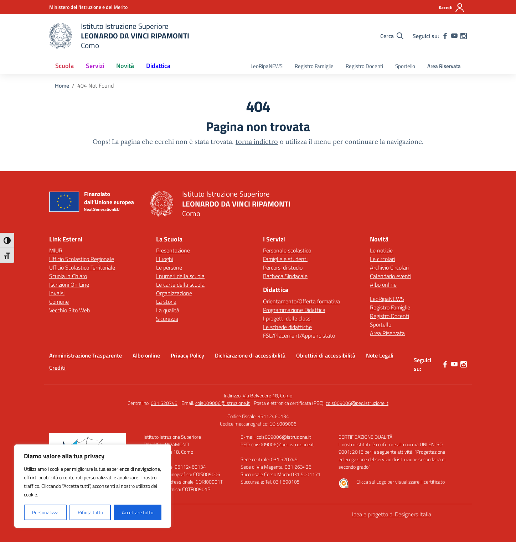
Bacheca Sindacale (285, 276)
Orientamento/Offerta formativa (301, 301)
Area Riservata (444, 66)
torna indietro (257, 141)
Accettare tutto (137, 512)
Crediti (57, 367)
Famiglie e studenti (285, 259)
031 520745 (164, 403)
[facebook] (445, 36)
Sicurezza (167, 318)
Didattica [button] (158, 66)
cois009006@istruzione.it (222, 403)
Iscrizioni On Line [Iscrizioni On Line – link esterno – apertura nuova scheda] (69, 284)
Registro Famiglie (314, 66)
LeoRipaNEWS (267, 66)
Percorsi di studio (283, 267)
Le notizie (381, 250)
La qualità (167, 310)
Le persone (169, 267)
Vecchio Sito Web (69, 310)
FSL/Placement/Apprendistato (299, 335)
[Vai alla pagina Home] (62, 85)
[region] (92, 486)
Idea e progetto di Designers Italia (391, 514)
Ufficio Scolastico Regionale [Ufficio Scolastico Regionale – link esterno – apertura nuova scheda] (81, 259)
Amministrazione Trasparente (85, 355)
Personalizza (45, 512)
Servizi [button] (95, 66)
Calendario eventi (390, 276)
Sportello (405, 66)
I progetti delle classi (287, 318)
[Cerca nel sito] (392, 36)
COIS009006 (282, 423)
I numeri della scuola (180, 276)
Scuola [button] (64, 66)
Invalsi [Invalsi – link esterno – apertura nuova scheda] (56, 293)
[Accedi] (452, 7)
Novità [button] (125, 66)
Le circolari (382, 259)
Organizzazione (174, 293)
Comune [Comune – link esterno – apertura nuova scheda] (59, 301)
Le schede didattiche (287, 327)
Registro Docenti (364, 66)
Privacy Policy (187, 355)
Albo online (383, 284)
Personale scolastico (287, 250)
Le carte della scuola (180, 284)
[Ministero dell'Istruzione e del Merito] (88, 7)
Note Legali (379, 355)
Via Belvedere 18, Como (267, 395)
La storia (166, 301)
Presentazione (173, 250)
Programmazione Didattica (294, 310)
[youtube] (454, 36)
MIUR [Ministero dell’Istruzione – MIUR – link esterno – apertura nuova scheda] (55, 250)
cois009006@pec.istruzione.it (357, 403)
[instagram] (463, 36)
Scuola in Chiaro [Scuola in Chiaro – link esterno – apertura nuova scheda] (68, 276)
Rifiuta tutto (90, 512)
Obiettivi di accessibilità (325, 355)
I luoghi (164, 259)
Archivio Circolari (389, 267)
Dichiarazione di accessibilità (250, 355)
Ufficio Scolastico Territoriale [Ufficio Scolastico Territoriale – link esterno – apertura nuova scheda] (82, 267)
